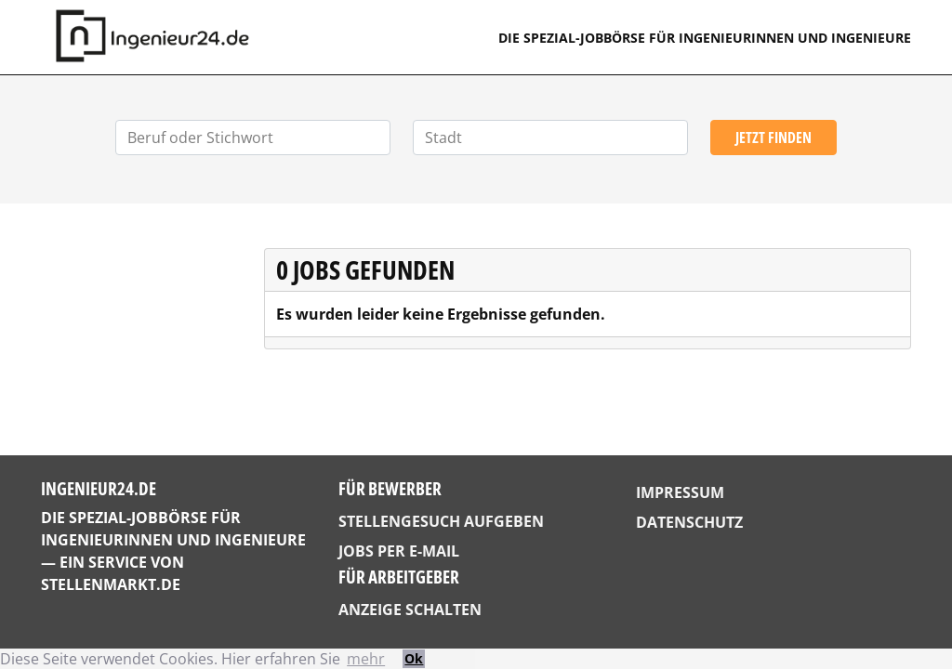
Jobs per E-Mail (398, 551)
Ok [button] (413, 658)
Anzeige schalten (410, 609)
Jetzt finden (773, 137)
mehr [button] (366, 659)
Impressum (680, 492)
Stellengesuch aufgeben (441, 521)
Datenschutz (689, 522)
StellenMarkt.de (110, 584)
